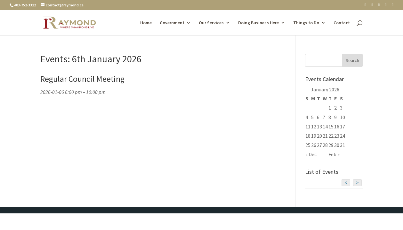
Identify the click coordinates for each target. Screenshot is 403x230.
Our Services (211, 23)
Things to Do (306, 23)
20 (319, 136)
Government (172, 23)
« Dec (311, 154)
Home (146, 23)
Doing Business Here (258, 23)
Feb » (334, 154)
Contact (342, 23)
